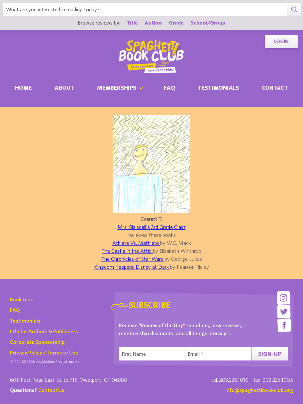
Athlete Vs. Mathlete (136, 243)
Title (132, 22)
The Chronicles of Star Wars (132, 259)
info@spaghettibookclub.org (259, 390)
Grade (176, 22)
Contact (275, 87)
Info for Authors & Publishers (44, 331)
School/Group (207, 22)
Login (281, 41)
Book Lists (22, 299)
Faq (169, 87)
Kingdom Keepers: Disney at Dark (132, 267)
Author (153, 22)
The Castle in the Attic (127, 251)
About (64, 87)
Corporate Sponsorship (37, 342)
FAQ (15, 310)
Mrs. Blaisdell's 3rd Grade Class (152, 227)
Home (23, 87)
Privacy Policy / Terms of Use (44, 352)
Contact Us (51, 390)
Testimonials (218, 87)
